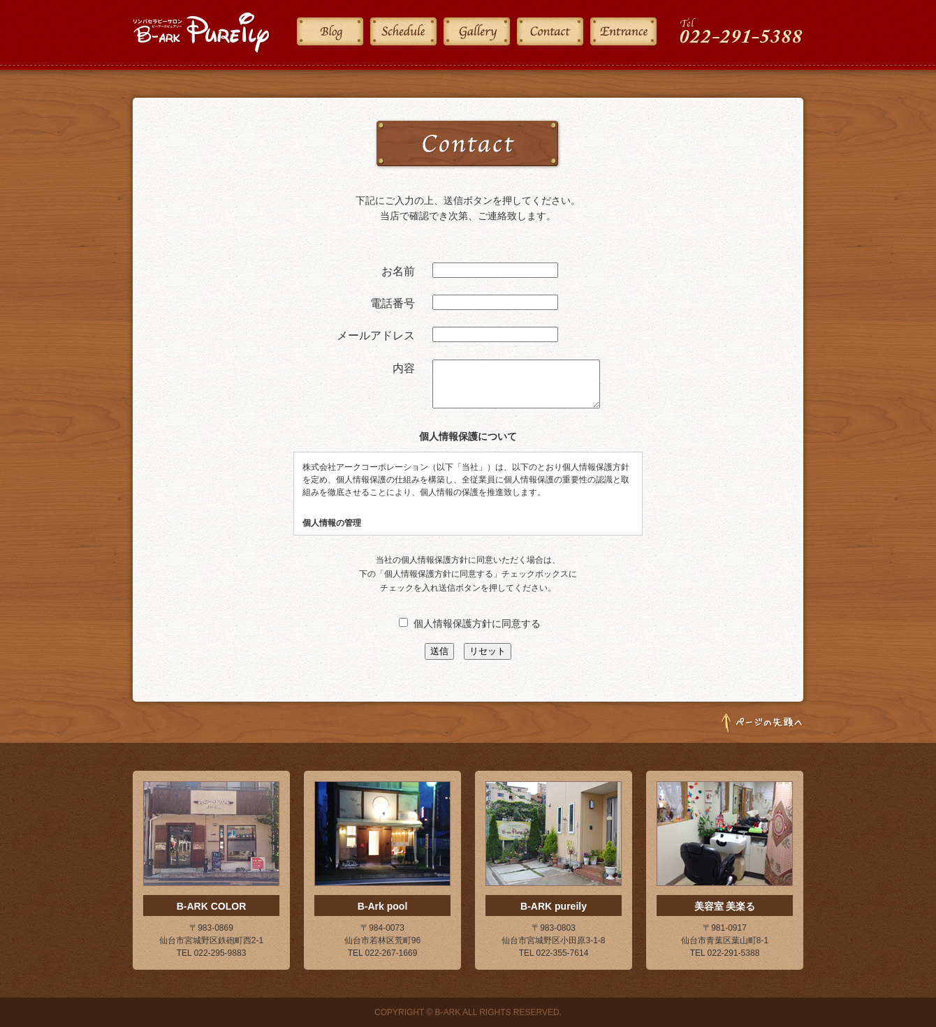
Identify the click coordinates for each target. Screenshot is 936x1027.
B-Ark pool (383, 906)
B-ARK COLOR (212, 906)
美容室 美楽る (725, 906)
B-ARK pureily (553, 906)
